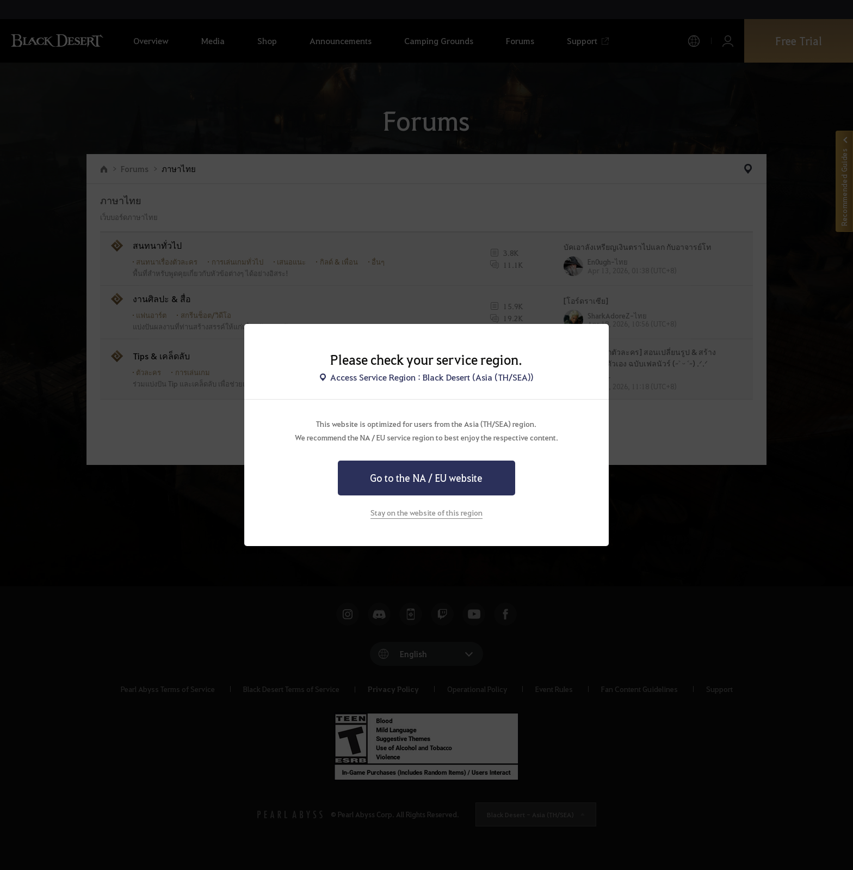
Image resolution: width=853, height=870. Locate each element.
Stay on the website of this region (426, 512)
